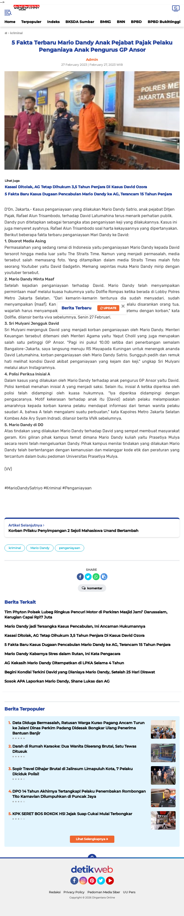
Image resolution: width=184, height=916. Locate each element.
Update (108, 308)
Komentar (92, 587)
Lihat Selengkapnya (92, 839)
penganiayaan (69, 548)
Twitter (103, 883)
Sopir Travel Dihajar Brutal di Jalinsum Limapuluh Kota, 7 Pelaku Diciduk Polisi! (72, 771)
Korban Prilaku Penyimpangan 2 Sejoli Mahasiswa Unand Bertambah (73, 530)
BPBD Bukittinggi (164, 22)
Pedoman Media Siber (103, 892)
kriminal (15, 548)
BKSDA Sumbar (79, 22)
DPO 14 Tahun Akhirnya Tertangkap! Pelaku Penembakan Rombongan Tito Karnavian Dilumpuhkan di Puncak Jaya (79, 794)
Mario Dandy (39, 548)
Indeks (53, 22)
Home (9, 22)
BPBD (136, 22)
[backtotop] (92, 858)
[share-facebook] (80, 576)
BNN (121, 22)
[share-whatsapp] (96, 576)
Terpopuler (31, 22)
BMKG (105, 22)
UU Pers (129, 892)
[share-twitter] (88, 576)
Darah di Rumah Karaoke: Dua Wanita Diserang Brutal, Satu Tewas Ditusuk (74, 749)
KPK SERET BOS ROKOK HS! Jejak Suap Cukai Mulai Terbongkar (72, 813)
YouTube (113, 883)
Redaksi (55, 892)
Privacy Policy (73, 892)
